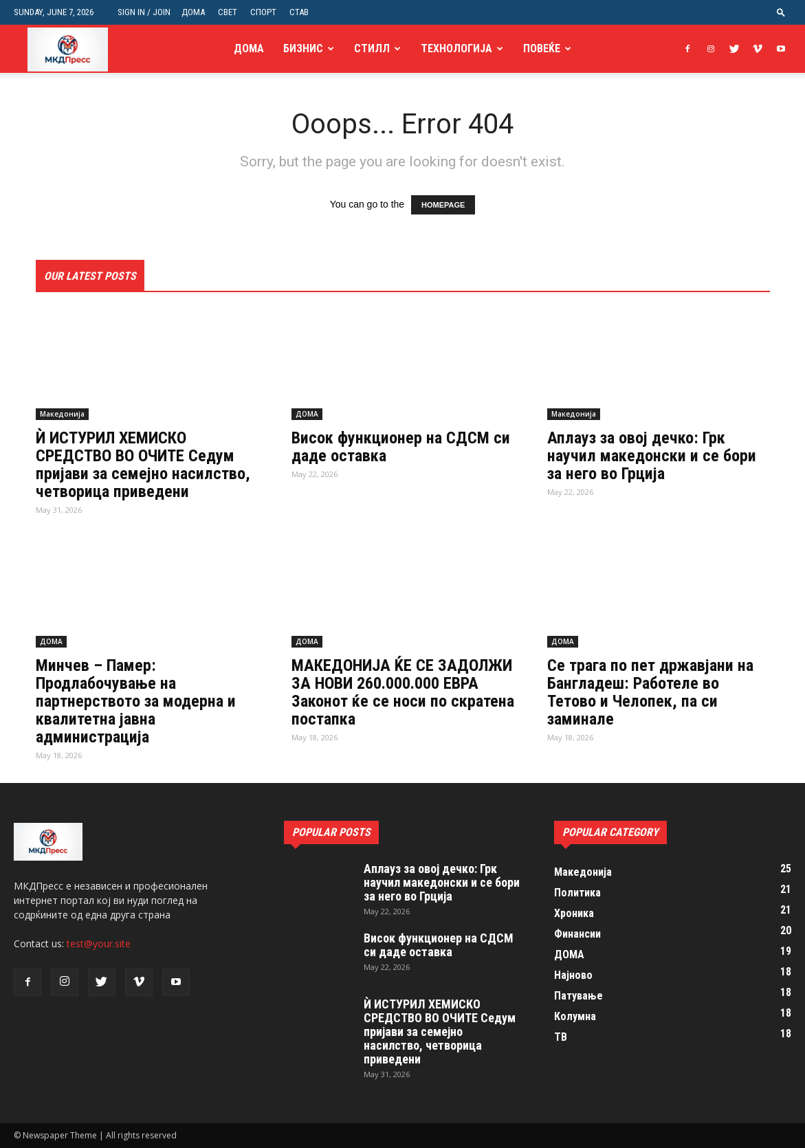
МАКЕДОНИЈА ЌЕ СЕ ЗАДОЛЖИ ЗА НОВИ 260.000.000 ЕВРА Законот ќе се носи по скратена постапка (402, 692)
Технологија (456, 48)
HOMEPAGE (443, 205)
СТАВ (299, 12)
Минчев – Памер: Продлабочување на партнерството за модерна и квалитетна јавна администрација (136, 701)
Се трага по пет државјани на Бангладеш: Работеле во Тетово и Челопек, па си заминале (650, 692)
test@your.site (99, 943)
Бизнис (303, 48)
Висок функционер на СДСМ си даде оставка (400, 446)
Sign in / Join (144, 12)
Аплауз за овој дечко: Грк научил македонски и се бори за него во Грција (651, 455)
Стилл (372, 48)
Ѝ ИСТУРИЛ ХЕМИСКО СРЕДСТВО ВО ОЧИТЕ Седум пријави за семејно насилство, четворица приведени (143, 464)
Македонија (62, 414)
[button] (781, 12)
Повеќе (541, 48)
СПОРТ (263, 12)
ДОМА (193, 12)
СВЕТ (227, 12)
